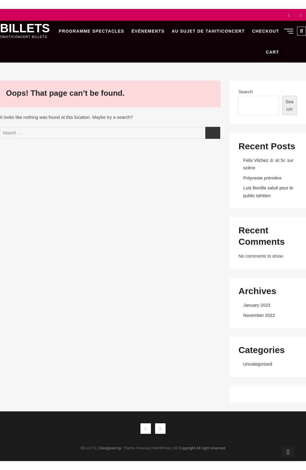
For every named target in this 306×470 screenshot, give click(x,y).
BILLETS (25, 28)
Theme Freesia (136, 448)
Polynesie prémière (262, 177)
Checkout (265, 31)
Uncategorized (257, 363)
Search (245, 91)
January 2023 (256, 305)
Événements (147, 31)
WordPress (162, 448)
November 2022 (259, 315)
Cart (272, 52)
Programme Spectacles (91, 31)
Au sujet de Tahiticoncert (208, 31)
